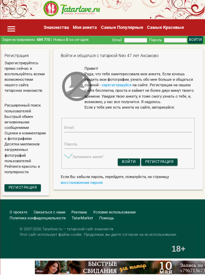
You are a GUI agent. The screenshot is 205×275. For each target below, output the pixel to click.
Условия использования (114, 212)
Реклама (79, 212)
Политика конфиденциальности (38, 218)
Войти (129, 162)
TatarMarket (82, 218)
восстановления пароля (82, 182)
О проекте (18, 212)
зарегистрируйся (117, 85)
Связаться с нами (49, 212)
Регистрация (23, 187)
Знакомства (56, 27)
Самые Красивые (165, 27)
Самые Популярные (122, 27)
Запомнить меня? (87, 157)
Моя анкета (85, 27)
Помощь (106, 218)
